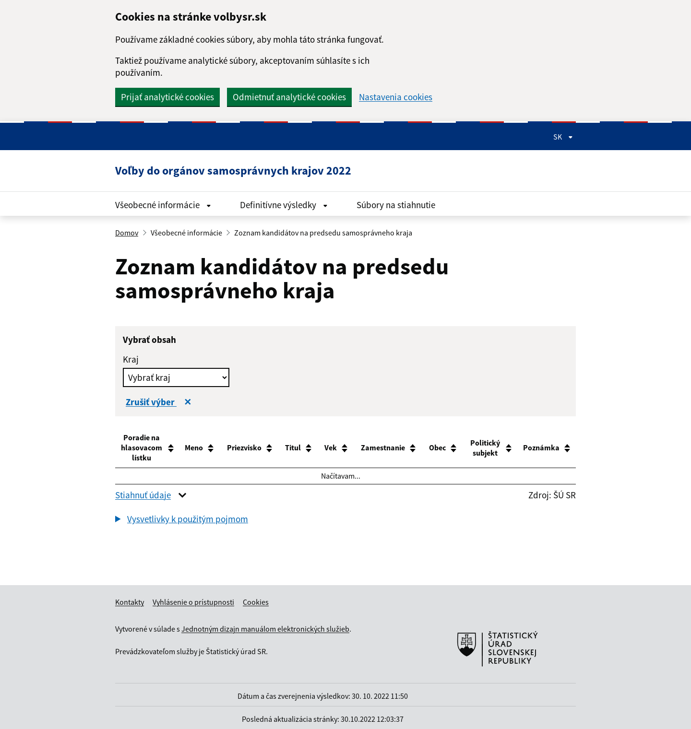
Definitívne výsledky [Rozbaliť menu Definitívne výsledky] (284, 205)
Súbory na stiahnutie (396, 205)
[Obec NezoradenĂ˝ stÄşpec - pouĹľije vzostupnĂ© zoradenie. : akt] (434, 448)
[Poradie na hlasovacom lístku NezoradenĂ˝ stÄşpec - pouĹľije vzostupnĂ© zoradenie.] (147, 448)
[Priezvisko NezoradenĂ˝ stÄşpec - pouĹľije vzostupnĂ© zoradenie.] (248, 448)
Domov (126, 232)
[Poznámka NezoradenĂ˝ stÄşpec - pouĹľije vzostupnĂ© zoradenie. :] (548, 448)
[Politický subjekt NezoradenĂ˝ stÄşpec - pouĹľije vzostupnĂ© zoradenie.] (487, 448)
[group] (345, 520)
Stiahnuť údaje (143, 495)
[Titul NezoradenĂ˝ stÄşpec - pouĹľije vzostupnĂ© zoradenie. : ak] (295, 448)
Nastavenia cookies (395, 97)
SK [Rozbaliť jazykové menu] (563, 136)
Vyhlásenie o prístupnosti (193, 602)
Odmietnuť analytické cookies (289, 97)
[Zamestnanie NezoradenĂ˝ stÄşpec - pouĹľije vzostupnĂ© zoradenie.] (382, 448)
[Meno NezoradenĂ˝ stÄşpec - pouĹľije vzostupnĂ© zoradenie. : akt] (199, 448)
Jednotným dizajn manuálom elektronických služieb (265, 629)
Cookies (256, 602)
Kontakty (129, 602)
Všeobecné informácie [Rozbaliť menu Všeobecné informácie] (163, 205)
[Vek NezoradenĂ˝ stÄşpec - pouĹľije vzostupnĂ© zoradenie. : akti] (331, 448)
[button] (181, 519)
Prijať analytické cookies (167, 97)
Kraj (131, 359)
